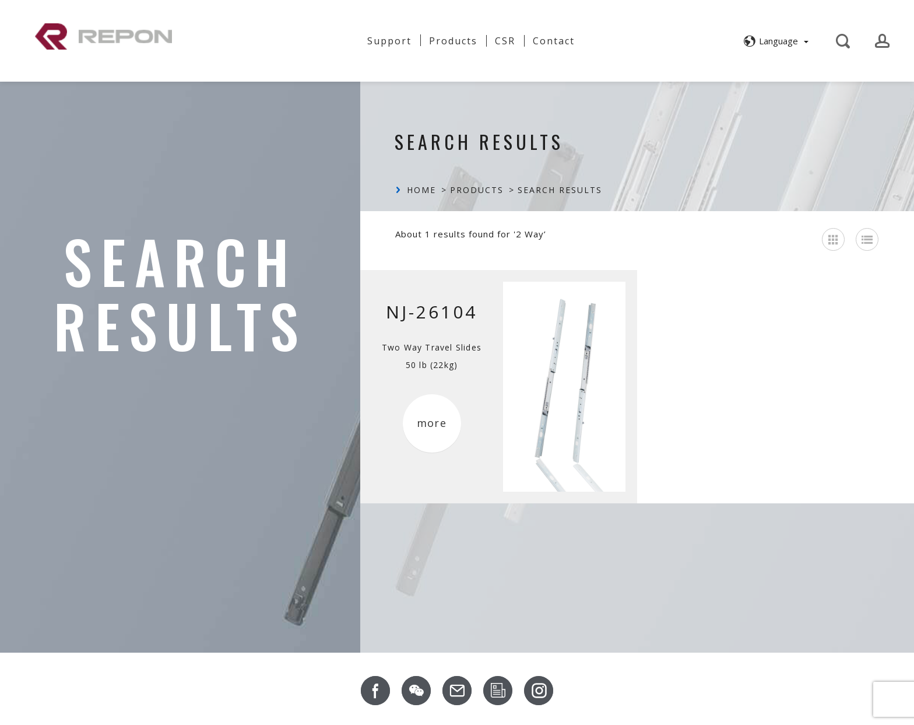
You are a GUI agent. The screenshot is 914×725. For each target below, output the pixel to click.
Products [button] (453, 39)
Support (389, 39)
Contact (554, 39)
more (432, 423)
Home (421, 190)
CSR (505, 39)
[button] (774, 39)
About (286, 35)
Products (477, 190)
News (335, 39)
